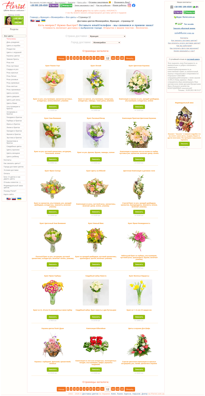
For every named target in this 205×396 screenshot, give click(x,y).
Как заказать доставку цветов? (41, 2)
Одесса (127, 394)
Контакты (71, 2)
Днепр (144, 394)
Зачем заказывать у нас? (84, 5)
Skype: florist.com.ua (184, 17)
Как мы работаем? (184, 46)
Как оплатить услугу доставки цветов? (184, 43)
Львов (120, 394)
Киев (113, 394)
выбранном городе (91, 28)
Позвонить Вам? (122, 2)
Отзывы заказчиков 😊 (100, 2)
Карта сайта (81, 2)
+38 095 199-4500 (39, 5)
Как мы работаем (103, 5)
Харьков (136, 394)
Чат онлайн (184, 24)
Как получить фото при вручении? (184, 48)
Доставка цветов (90, 394)
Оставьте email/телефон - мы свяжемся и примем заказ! (116, 25)
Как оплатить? (60, 2)
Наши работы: (120, 5)
